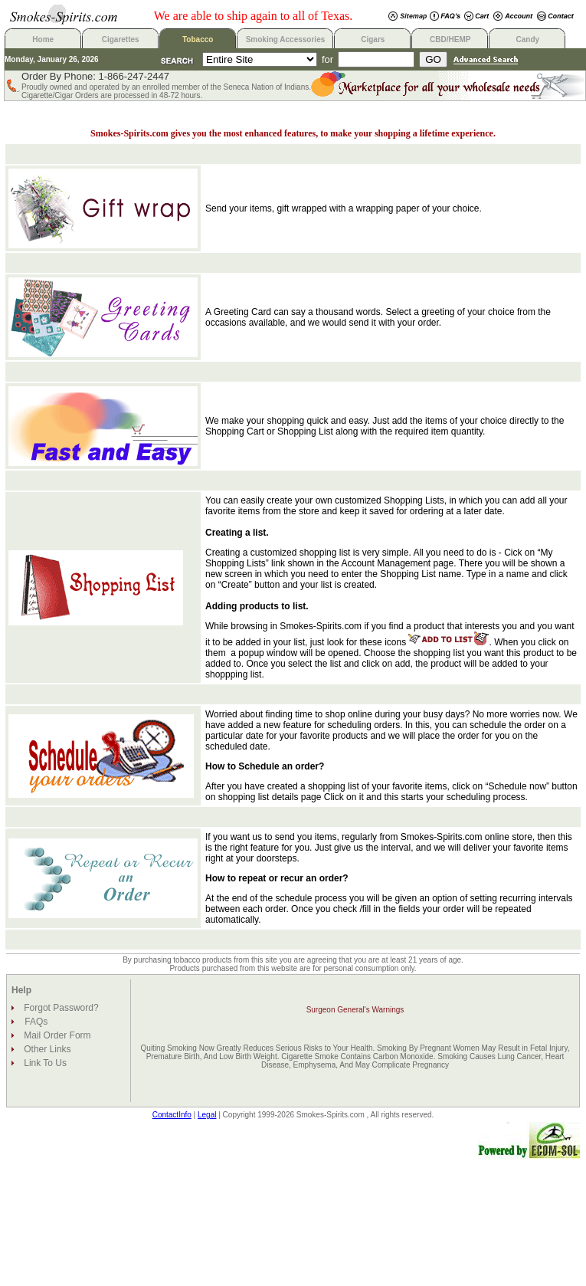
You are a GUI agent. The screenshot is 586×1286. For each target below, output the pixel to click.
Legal (207, 1114)
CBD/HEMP (450, 39)
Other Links (46, 1049)
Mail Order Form (56, 1035)
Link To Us (44, 1063)
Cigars (373, 39)
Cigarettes (120, 39)
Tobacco (197, 39)
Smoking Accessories (286, 39)
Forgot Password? (60, 1007)
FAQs (36, 1021)
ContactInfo (172, 1114)
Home (43, 39)
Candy (528, 39)
